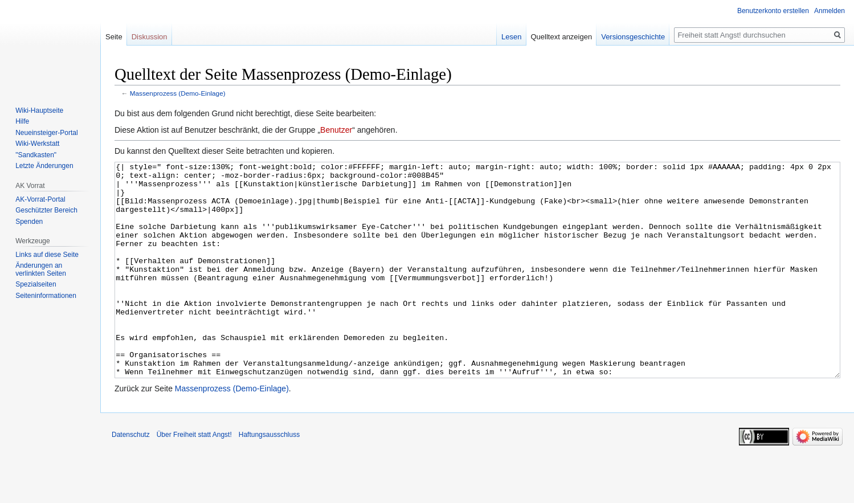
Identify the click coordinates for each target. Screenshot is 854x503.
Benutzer (336, 129)
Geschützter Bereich (46, 210)
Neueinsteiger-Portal (46, 133)
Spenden (29, 222)
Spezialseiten (35, 284)
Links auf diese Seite (47, 255)
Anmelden (829, 11)
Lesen (511, 36)
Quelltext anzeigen (562, 36)
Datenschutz (131, 477)
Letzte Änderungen (44, 166)
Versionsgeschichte (633, 36)
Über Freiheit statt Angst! (194, 477)
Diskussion (149, 36)
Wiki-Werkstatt (37, 144)
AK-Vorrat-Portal (40, 199)
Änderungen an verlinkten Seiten (40, 269)
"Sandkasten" (35, 155)
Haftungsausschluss (269, 477)
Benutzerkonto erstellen (773, 11)
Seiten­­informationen (45, 296)
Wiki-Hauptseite (39, 110)
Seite (113, 36)
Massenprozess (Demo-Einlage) (178, 93)
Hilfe (22, 121)
